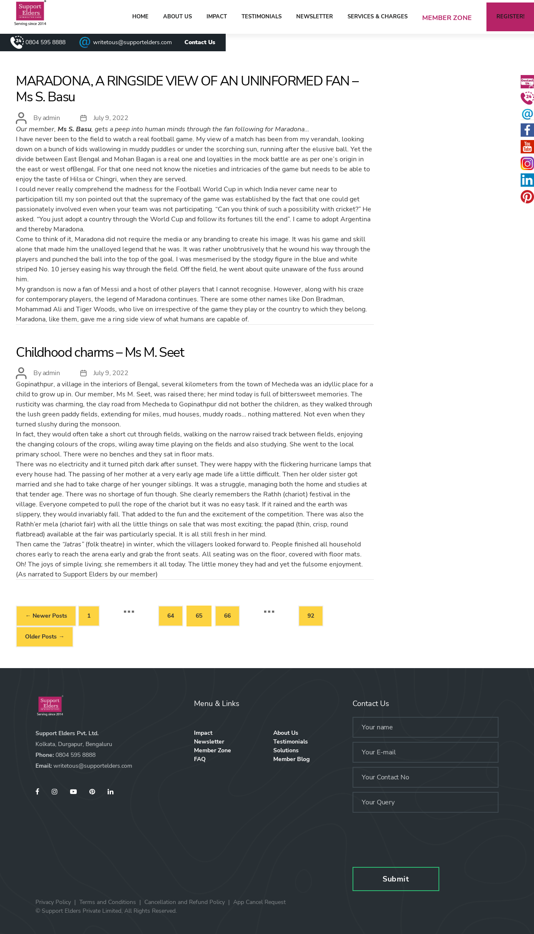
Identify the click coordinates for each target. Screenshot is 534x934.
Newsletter (314, 16)
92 (310, 616)
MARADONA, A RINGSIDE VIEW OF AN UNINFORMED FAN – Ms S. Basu (187, 89)
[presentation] (416, 835)
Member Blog (291, 759)
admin (51, 118)
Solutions (286, 750)
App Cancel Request (259, 902)
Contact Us (199, 42)
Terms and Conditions (107, 902)
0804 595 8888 (45, 42)
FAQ (200, 759)
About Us (177, 16)
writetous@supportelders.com (132, 42)
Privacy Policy (53, 902)
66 (227, 616)
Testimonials (262, 16)
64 (170, 616)
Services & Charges (378, 16)
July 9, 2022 (110, 118)
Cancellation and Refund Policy (184, 902)
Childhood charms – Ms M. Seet (100, 352)
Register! (510, 16)
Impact (217, 16)
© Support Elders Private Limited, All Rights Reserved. (106, 911)
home (140, 16)
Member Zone (447, 18)
